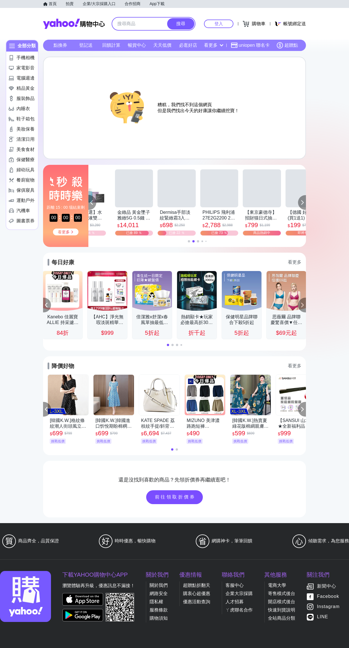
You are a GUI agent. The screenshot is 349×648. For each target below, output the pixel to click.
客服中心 (234, 585)
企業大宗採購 (239, 593)
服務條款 (159, 610)
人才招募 (234, 601)
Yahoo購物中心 (74, 24)
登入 (218, 23)
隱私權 (156, 601)
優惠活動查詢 (196, 601)
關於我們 (159, 585)
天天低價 (162, 45)
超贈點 (287, 45)
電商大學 (277, 585)
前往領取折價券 (175, 496)
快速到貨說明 (281, 610)
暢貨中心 (137, 45)
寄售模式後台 (281, 593)
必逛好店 (188, 45)
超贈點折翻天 (196, 585)
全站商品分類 (281, 618)
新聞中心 (326, 586)
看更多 (213, 45)
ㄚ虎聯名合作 (239, 610)
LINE (322, 617)
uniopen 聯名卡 (250, 45)
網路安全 (159, 593)
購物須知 (159, 618)
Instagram (328, 606)
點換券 (60, 45)
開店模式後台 (281, 601)
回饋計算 (111, 45)
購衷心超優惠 (196, 593)
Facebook (328, 596)
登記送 (86, 45)
